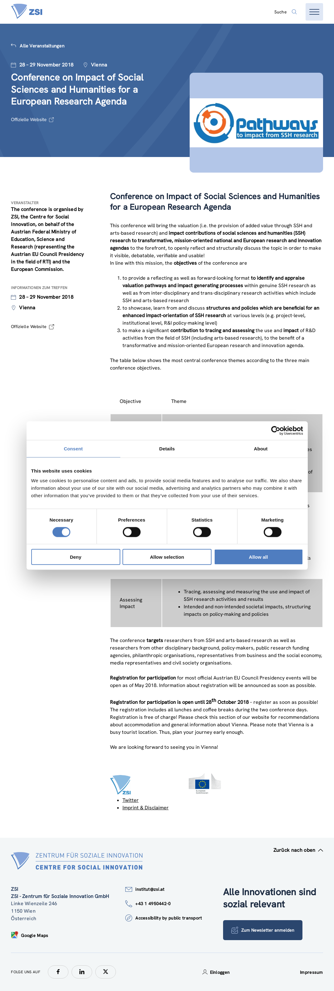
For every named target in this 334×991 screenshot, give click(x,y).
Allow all (258, 557)
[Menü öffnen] (314, 12)
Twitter (130, 800)
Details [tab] (167, 448)
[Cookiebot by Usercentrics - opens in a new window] (275, 430)
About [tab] (261, 448)
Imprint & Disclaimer (145, 807)
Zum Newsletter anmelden (263, 930)
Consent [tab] (73, 448)
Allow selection (167, 557)
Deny (76, 557)
